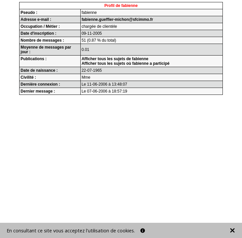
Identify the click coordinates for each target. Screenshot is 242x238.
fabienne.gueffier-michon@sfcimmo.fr (117, 19)
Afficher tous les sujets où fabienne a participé (126, 63)
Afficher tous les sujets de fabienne (115, 59)
